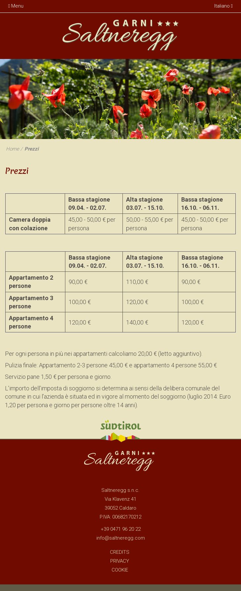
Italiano (223, 6)
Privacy (119, 561)
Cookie (120, 570)
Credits (119, 552)
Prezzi (31, 149)
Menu (15, 6)
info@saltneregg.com (120, 538)
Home (12, 149)
